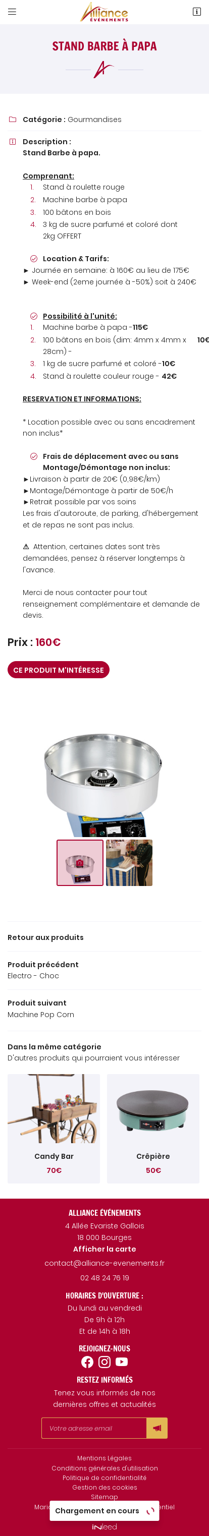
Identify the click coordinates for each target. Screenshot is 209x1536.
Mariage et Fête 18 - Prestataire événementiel (104, 1507)
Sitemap (104, 1497)
